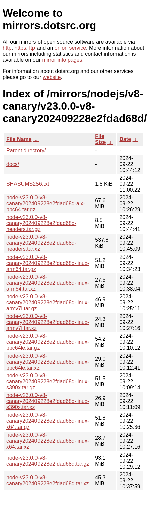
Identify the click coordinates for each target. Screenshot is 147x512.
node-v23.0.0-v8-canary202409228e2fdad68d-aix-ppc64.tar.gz (45, 203)
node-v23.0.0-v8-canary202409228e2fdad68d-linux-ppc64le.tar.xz (47, 362)
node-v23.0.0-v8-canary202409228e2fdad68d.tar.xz (47, 480)
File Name (19, 139)
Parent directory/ (26, 150)
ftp (32, 48)
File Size (100, 139)
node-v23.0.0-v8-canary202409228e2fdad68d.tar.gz (47, 461)
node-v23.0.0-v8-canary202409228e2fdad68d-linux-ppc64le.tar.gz (47, 342)
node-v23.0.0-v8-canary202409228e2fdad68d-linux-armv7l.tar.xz (47, 322)
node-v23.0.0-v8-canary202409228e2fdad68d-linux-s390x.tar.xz (47, 401)
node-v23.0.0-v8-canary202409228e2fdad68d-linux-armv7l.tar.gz (47, 302)
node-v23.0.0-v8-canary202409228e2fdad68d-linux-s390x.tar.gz (47, 381)
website (52, 77)
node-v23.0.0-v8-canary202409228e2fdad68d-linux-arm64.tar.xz (47, 283)
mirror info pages (62, 60)
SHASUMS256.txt (27, 184)
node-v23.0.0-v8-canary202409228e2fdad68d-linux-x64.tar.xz (47, 441)
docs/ (12, 164)
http (7, 48)
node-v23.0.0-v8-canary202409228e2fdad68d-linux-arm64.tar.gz (47, 263)
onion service (70, 48)
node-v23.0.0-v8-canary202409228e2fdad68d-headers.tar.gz (41, 223)
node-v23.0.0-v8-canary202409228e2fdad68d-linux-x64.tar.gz (47, 421)
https (20, 48)
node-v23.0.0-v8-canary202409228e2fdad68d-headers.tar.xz (41, 243)
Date (125, 139)
